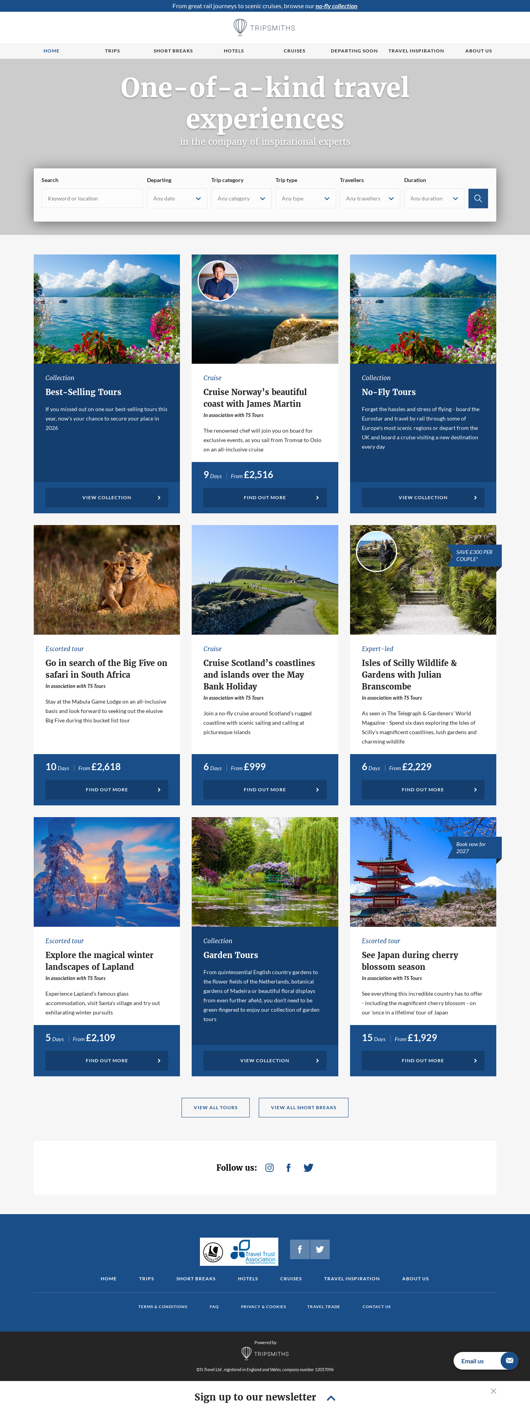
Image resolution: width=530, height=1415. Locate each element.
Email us (489, 1361)
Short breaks (173, 51)
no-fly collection (337, 5)
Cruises (294, 51)
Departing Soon (354, 51)
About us (478, 51)
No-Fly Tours (389, 392)
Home (52, 51)
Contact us (377, 1306)
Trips (112, 51)
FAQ (214, 1306)
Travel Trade (323, 1306)
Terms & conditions (162, 1306)
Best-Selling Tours (83, 392)
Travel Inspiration (416, 51)
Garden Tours (230, 955)
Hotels (234, 51)
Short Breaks (196, 1278)
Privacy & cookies (263, 1306)
